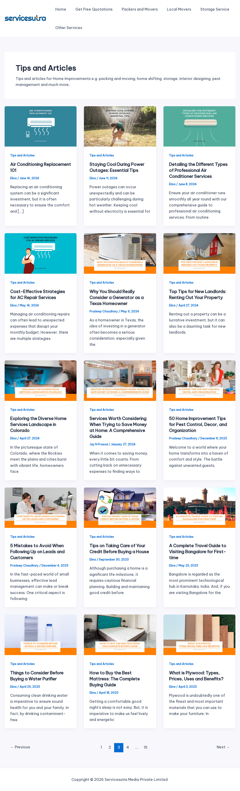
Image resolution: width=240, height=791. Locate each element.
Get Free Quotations (91, 9)
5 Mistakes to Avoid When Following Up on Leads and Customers (40, 552)
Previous (21, 747)
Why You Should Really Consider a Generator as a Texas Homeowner (117, 297)
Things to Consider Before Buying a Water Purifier (38, 676)
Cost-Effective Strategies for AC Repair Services (39, 294)
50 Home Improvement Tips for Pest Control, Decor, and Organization (195, 425)
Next (222, 747)
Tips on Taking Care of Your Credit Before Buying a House (119, 552)
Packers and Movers (135, 9)
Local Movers (172, 9)
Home (59, 9)
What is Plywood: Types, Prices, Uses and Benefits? (198, 676)
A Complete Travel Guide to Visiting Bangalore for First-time (197, 552)
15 (147, 747)
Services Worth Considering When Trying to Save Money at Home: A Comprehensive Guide (119, 428)
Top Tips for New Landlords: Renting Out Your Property (194, 297)
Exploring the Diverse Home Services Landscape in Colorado (39, 425)
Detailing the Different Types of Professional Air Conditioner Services (196, 170)
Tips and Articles (23, 155)
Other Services (67, 27)
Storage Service (206, 9)
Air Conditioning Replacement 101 (29, 167)
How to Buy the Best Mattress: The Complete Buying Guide (116, 679)
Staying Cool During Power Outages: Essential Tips (118, 167)
